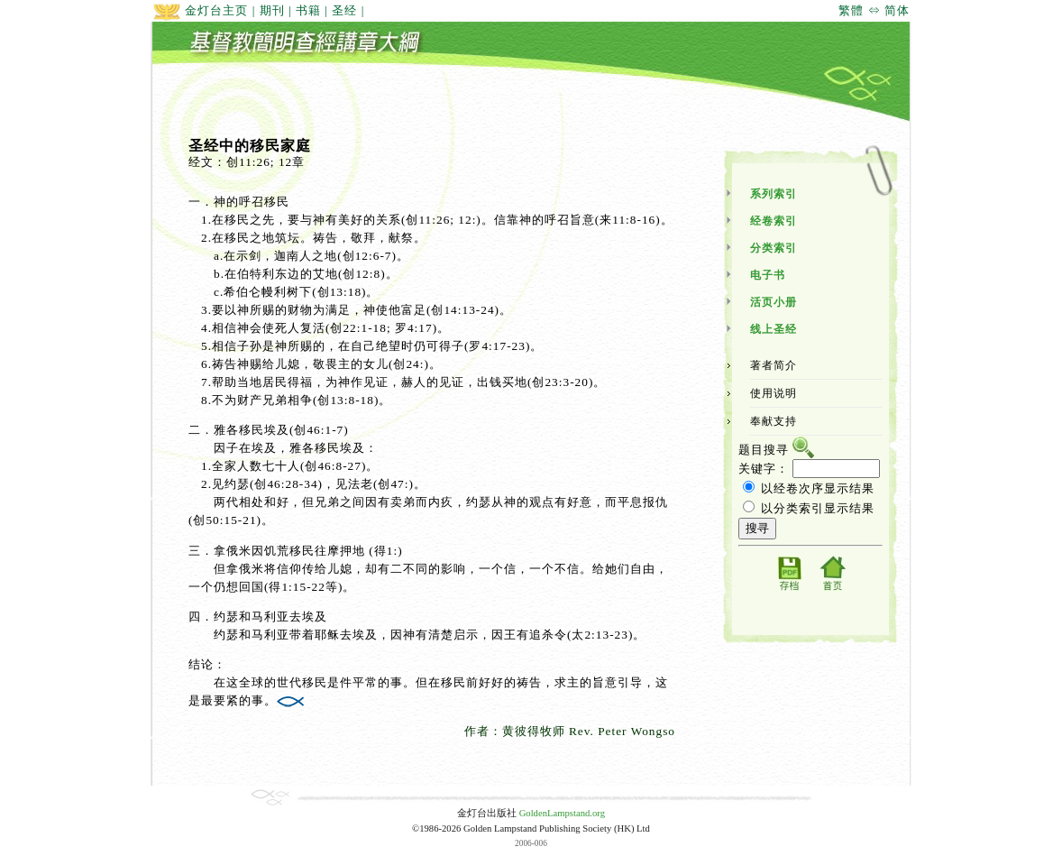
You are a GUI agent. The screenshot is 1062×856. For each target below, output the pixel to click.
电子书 (767, 275)
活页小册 (773, 302)
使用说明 (773, 393)
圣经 (344, 10)
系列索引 (773, 194)
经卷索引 (773, 221)
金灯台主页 (200, 10)
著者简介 (773, 365)
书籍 (308, 10)
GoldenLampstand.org (562, 813)
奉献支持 (773, 421)
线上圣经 (773, 329)
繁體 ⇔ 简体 (874, 10)
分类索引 (773, 248)
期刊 (272, 10)
